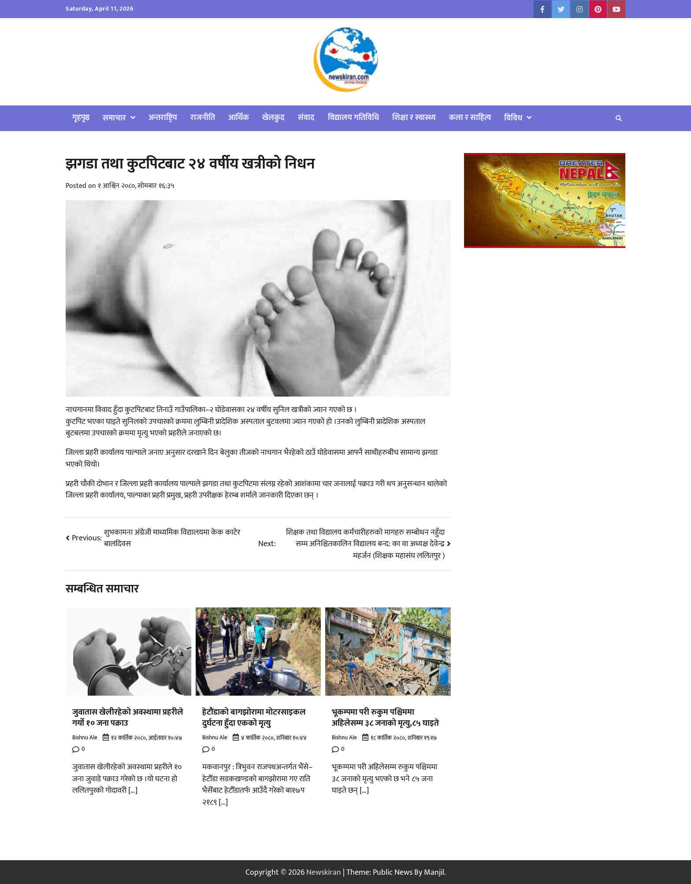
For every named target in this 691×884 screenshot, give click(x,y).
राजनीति (202, 117)
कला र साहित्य (470, 117)
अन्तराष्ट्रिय (163, 117)
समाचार (114, 118)
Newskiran (323, 871)
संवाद (306, 117)
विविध (513, 118)
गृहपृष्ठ (80, 117)
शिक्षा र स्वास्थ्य (414, 117)
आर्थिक (238, 117)
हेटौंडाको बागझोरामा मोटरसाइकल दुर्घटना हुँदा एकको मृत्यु (254, 717)
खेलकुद (273, 117)
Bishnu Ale (84, 737)
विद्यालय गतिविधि (353, 117)
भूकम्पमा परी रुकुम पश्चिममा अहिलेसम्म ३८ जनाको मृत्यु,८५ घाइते (385, 717)
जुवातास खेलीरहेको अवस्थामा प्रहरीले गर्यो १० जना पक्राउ (127, 717)
